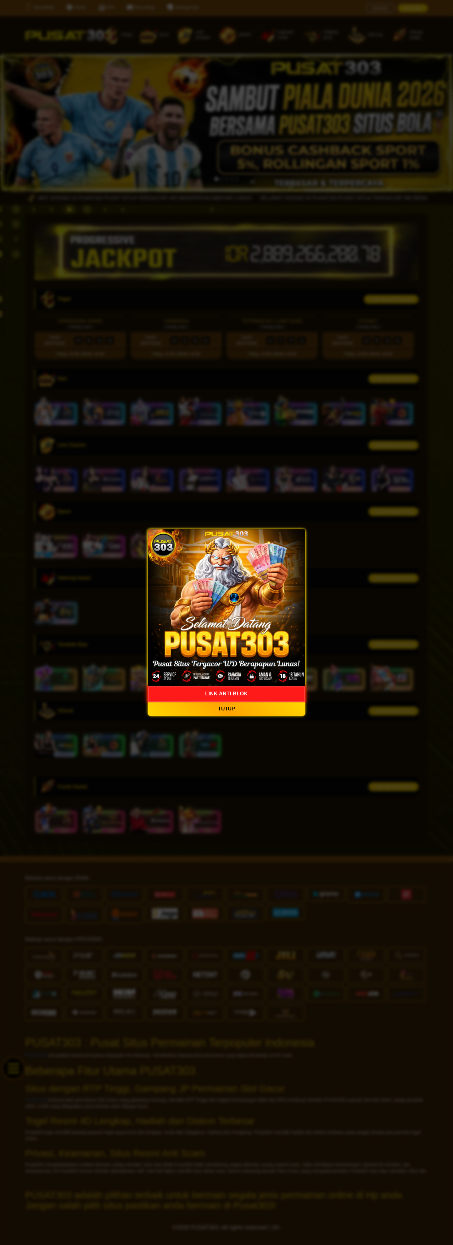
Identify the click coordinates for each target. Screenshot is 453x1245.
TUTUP (226, 708)
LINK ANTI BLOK (226, 693)
